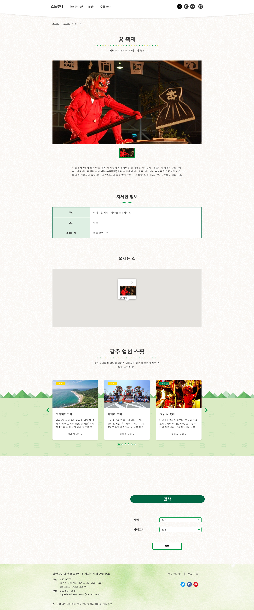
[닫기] (132, 282)
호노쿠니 (57, 6)
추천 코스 (105, 6)
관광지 (91, 6)
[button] (127, 304)
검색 (166, 545)
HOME (55, 24)
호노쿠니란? (76, 6)
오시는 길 (193, 574)
